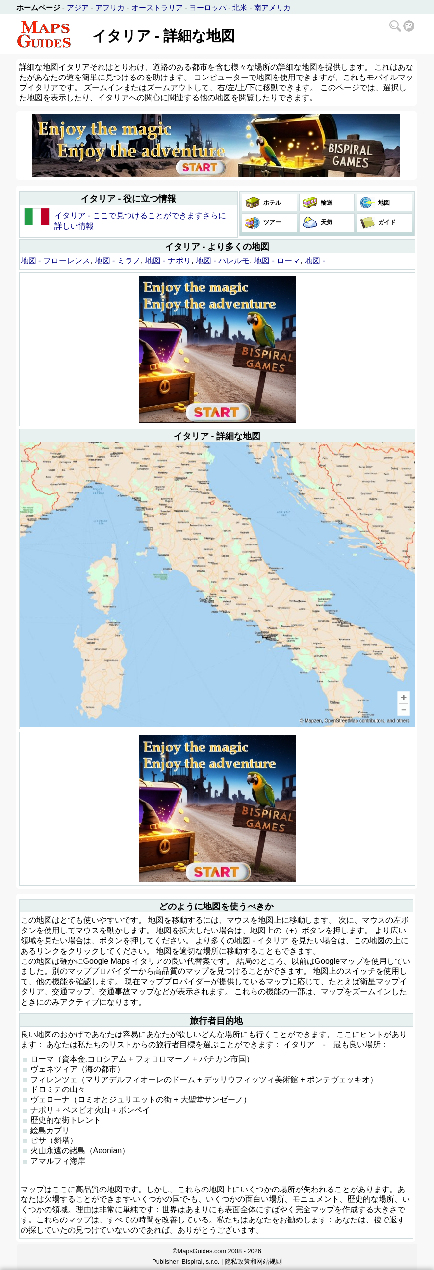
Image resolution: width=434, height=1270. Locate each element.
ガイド (386, 222)
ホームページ (38, 7)
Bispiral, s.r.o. (201, 1261)
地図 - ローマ (277, 261)
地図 (383, 202)
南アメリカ (272, 7)
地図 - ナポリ (168, 261)
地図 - (315, 261)
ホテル (271, 202)
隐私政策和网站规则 (253, 1261)
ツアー (271, 222)
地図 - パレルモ (223, 261)
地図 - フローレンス (55, 261)
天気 (325, 222)
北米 (239, 7)
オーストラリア (157, 7)
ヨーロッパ (207, 7)
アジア (78, 7)
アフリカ (110, 7)
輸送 (325, 202)
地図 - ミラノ (118, 261)
